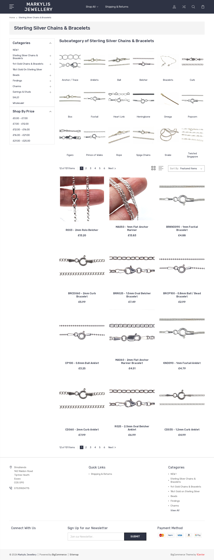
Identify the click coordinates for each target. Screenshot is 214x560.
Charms (17, 86)
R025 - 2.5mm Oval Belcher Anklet (132, 428)
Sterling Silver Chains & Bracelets (25, 57)
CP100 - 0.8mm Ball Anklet (82, 362)
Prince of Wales (94, 155)
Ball (119, 80)
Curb (192, 80)
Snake (168, 155)
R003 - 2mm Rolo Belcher (82, 229)
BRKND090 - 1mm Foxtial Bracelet (182, 228)
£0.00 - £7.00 (20, 118)
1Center (201, 554)
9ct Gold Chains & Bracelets (28, 63)
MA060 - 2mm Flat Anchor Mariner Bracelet (132, 361)
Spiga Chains (143, 155)
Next (112, 168)
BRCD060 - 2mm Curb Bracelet (82, 295)
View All (175, 510)
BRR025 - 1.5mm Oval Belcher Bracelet (132, 295)
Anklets (94, 80)
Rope (119, 155)
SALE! (16, 97)
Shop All (92, 6)
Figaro (70, 155)
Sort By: (174, 168)
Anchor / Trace (70, 80)
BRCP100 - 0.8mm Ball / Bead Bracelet (182, 295)
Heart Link (119, 116)
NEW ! (16, 49)
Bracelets (168, 80)
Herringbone (143, 116)
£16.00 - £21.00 (21, 135)
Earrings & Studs (22, 91)
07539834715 (21, 488)
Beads (16, 75)
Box (70, 116)
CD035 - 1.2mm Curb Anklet (182, 429)
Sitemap (74, 554)
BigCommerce (59, 554)
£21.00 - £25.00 (21, 140)
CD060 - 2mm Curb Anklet (82, 429)
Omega (168, 116)
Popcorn (192, 116)
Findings (17, 80)
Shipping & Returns (116, 6)
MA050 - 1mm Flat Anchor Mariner (132, 228)
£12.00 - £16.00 (21, 129)
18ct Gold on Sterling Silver (27, 69)
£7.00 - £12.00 (21, 123)
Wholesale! (18, 103)
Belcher (143, 80)
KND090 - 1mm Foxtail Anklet (182, 362)
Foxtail (94, 116)
